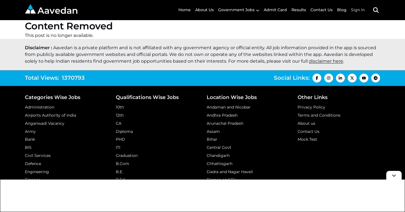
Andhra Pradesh (222, 115)
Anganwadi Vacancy (44, 123)
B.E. (119, 171)
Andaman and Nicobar (229, 107)
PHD (120, 139)
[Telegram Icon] (375, 78)
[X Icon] (352, 78)
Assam (213, 131)
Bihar (212, 139)
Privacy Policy (311, 107)
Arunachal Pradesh (225, 123)
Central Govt (219, 147)
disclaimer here (326, 61)
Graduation (127, 155)
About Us (204, 9)
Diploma (124, 131)
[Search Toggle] (376, 10)
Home (184, 9)
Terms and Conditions (319, 115)
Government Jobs (236, 9)
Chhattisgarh (219, 163)
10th (120, 107)
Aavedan (51, 10)
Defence (33, 163)
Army (30, 131)
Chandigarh (218, 155)
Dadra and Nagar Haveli (230, 171)
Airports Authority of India (50, 115)
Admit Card (275, 9)
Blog (342, 9)
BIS (28, 147)
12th (120, 115)
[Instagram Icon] (328, 78)
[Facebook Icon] (316, 78)
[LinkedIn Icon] (340, 78)
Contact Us (321, 9)
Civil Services (38, 155)
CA (118, 123)
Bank (30, 139)
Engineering (37, 171)
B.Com (122, 163)
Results (298, 9)
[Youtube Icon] (363, 78)
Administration (39, 107)
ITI (118, 147)
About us (306, 123)
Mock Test (307, 139)
